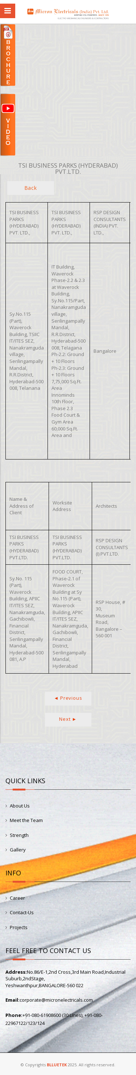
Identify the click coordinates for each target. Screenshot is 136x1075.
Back (30, 187)
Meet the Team (26, 820)
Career (17, 898)
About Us (20, 805)
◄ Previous (68, 698)
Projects (19, 927)
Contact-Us (22, 912)
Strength (19, 835)
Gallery (18, 849)
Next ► (68, 719)
